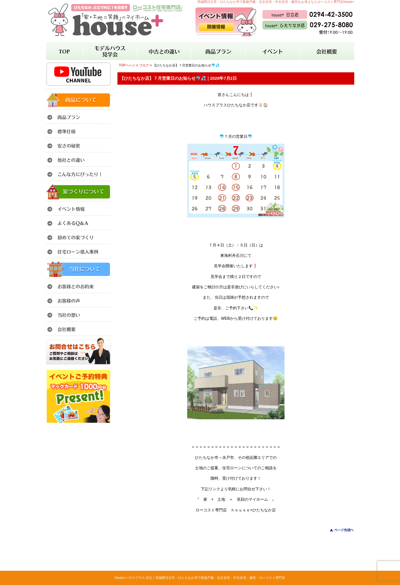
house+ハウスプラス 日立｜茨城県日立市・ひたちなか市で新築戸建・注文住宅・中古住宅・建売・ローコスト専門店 (200, 577)
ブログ (144, 65)
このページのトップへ (337, 530)
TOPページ (127, 65)
